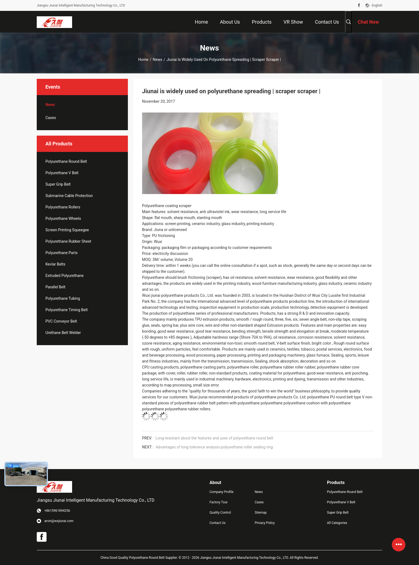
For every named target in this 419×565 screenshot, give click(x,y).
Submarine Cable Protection (69, 195)
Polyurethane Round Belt (66, 161)
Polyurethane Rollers (62, 207)
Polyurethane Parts (61, 253)
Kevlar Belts (55, 264)
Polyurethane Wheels (63, 218)
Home (143, 59)
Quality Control (220, 512)
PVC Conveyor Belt (61, 321)
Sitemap (261, 512)
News (157, 59)
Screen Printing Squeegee (67, 230)
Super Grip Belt (58, 184)
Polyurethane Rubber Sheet (68, 241)
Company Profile (221, 492)
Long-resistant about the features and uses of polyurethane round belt (214, 438)
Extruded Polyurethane (64, 275)
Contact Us (218, 523)
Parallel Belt (55, 287)
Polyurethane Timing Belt (66, 310)
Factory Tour (219, 502)
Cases (50, 118)
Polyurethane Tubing (62, 298)
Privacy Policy (265, 523)
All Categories (337, 523)
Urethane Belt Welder (63, 332)
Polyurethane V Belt (62, 173)
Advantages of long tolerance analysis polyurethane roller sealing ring (214, 447)
